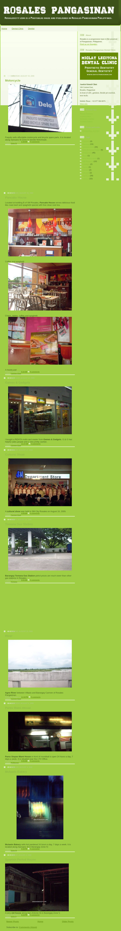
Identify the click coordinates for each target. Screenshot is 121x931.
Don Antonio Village (91, 150)
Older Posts (68, 921)
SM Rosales (88, 161)
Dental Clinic (17, 28)
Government (85, 116)
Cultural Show (15, 454)
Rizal (85, 155)
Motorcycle (12, 80)
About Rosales (86, 113)
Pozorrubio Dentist (91, 131)
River (8, 636)
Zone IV (14, 143)
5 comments (36, 444)
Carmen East (16, 374)
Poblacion (15, 763)
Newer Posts (12, 921)
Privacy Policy (86, 121)
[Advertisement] (26, 55)
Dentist (31, 28)
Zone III (86, 173)
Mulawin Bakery (16, 771)
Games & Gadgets (17, 382)
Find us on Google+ (88, 44)
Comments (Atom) (28, 927)
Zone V (13, 917)
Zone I (85, 167)
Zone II (86, 170)
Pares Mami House (18, 708)
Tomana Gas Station (19, 524)
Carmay (86, 141)
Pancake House (15, 197)
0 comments (35, 142)
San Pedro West (90, 158)
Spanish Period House (20, 859)
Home (4, 28)
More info (83, 104)
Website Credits (87, 119)
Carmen (86, 144)
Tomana (14, 582)
